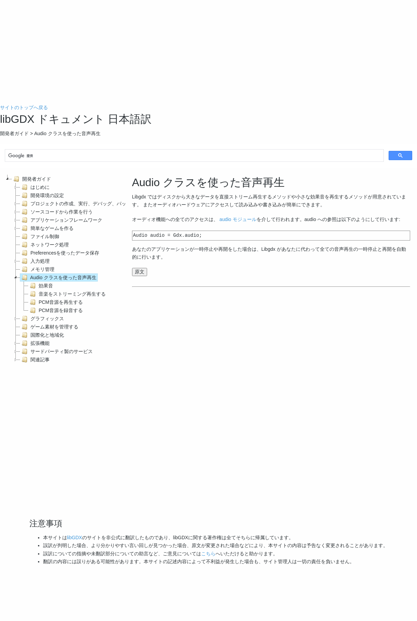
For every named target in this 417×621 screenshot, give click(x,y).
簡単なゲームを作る (47, 228)
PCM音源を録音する (55, 310)
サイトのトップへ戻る (24, 107)
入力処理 (35, 261)
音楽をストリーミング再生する (67, 294)
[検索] (193, 156)
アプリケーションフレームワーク (61, 220)
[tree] (62, 269)
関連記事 (35, 359)
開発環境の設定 (42, 195)
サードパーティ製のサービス (56, 351)
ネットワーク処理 (44, 245)
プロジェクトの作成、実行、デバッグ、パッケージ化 (82, 203)
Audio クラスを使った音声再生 (58, 277)
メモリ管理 (37, 269)
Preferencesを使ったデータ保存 (59, 253)
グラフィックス (42, 318)
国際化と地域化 (42, 335)
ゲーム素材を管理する (49, 327)
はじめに (35, 187)
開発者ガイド (31, 179)
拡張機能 (35, 343)
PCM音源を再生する (55, 302)
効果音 (40, 286)
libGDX (74, 537)
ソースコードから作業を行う (56, 212)
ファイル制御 (39, 236)
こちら (208, 553)
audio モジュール (238, 219)
